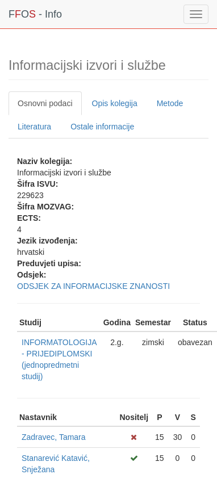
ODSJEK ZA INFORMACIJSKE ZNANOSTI (93, 286)
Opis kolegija (114, 103)
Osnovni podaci (45, 103)
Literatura (34, 126)
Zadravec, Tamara (54, 437)
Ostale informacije (102, 126)
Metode (170, 103)
